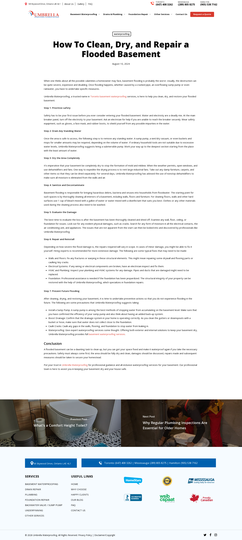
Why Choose (79, 489)
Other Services (34, 515)
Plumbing (31, 494)
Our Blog (77, 499)
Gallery (80, 3)
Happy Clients (80, 494)
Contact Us (78, 510)
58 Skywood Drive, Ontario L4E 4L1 (52, 463)
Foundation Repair (37, 499)
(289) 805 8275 (186, 3)
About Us (69, 3)
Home (74, 484)
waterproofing (121, 33)
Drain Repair (33, 489)
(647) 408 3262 (164, 3)
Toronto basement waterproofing (108, 96)
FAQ (90, 3)
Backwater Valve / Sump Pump (43, 505)
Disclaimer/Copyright (104, 535)
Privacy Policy (85, 535)
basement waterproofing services (107, 334)
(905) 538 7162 (208, 3)
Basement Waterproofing (41, 484)
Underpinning (34, 510)
